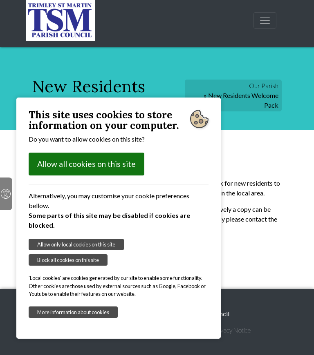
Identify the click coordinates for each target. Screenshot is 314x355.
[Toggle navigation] (264, 20)
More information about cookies (73, 312)
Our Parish (263, 85)
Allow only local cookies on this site (76, 244)
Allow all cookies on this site (86, 164)
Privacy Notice (232, 330)
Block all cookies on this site (68, 260)
